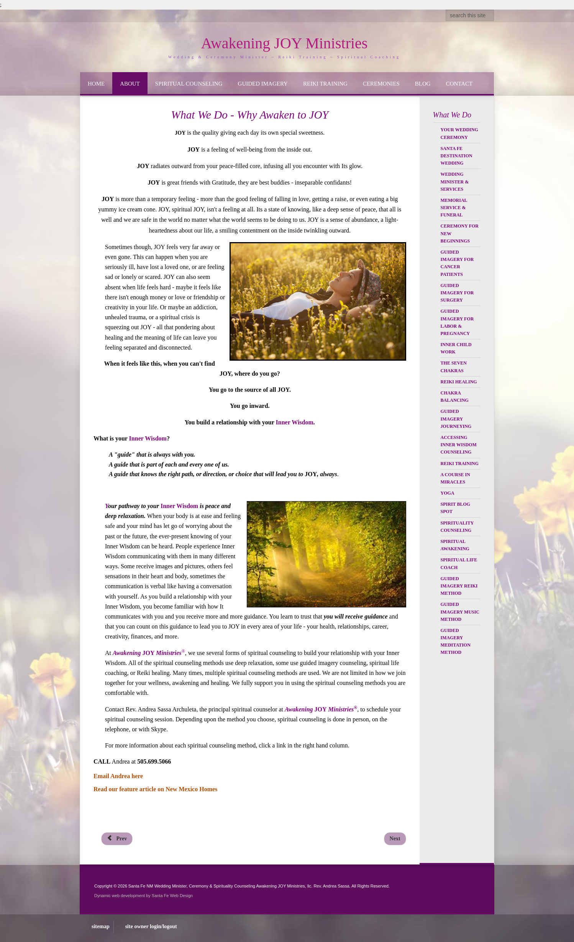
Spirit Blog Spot (455, 508)
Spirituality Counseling (457, 526)
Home (96, 84)
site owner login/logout (151, 926)
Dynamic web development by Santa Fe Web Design (143, 895)
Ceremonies (381, 84)
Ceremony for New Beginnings (460, 233)
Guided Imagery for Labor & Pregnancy (457, 322)
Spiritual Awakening (455, 545)
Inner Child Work (456, 348)
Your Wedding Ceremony (459, 133)
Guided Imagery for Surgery (457, 293)
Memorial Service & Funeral (454, 208)
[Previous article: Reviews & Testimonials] (117, 838)
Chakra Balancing (455, 396)
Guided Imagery (263, 84)
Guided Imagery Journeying (456, 419)
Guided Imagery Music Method (460, 612)
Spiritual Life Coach (459, 563)
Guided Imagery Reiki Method (459, 586)
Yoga (447, 493)
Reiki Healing (459, 381)
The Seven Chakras (454, 366)
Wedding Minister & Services (455, 181)
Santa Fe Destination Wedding (456, 156)
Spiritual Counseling (189, 84)
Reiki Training (325, 84)
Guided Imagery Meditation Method (456, 641)
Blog (423, 84)
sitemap (101, 926)
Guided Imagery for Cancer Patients (457, 263)
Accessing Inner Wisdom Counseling (459, 445)
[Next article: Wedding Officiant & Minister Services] (395, 838)
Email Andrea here (118, 776)
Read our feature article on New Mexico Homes (155, 789)
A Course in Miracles (455, 478)
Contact (459, 84)
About (130, 84)
